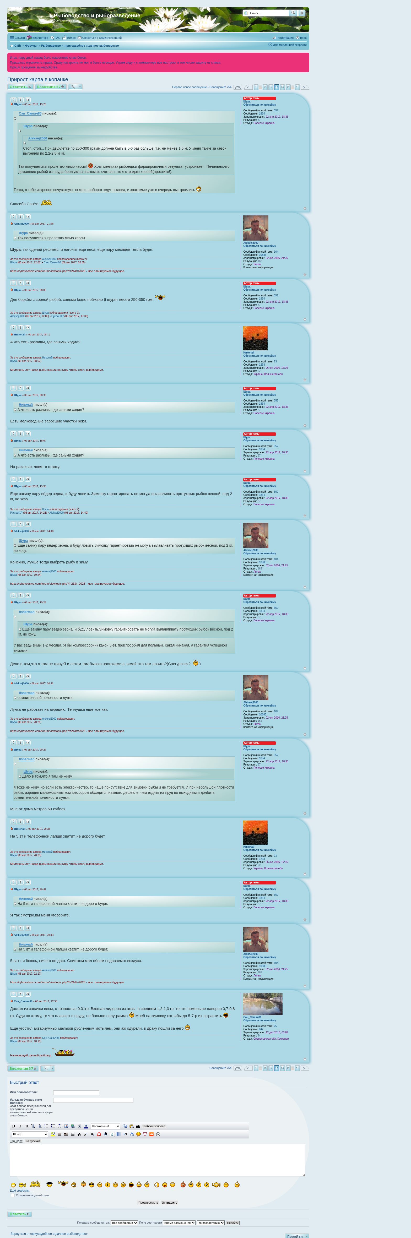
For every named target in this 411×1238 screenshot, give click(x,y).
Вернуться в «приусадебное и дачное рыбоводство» (49, 1234)
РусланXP (57, 316)
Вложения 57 (49, 86)
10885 (262, 254)
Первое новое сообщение (189, 87)
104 (276, 251)
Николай (248, 352)
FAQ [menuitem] (58, 37)
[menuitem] (69, 38)
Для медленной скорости (290, 44)
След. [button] (305, 87)
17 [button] (288, 87)
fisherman (27, 612)
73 (275, 361)
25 (275, 1026)
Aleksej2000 (37, 138)
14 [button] (270, 87)
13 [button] (265, 87)
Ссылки (20, 37)
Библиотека (40, 37)
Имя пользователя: (24, 1092)
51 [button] (297, 87)
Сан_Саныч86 (30, 113)
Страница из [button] (238, 87)
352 (276, 110)
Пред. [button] (248, 87)
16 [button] (282, 87)
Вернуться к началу (305, 208)
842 (261, 1029)
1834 (262, 113)
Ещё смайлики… (21, 1190)
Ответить (19, 86)
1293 (262, 364)
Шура (246, 101)
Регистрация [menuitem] (285, 37)
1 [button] (256, 87)
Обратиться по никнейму (259, 104)
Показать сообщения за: (107, 1222)
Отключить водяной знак (30, 1195)
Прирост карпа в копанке (37, 79)
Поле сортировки (167, 1222)
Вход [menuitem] (303, 37)
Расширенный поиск (301, 13)
